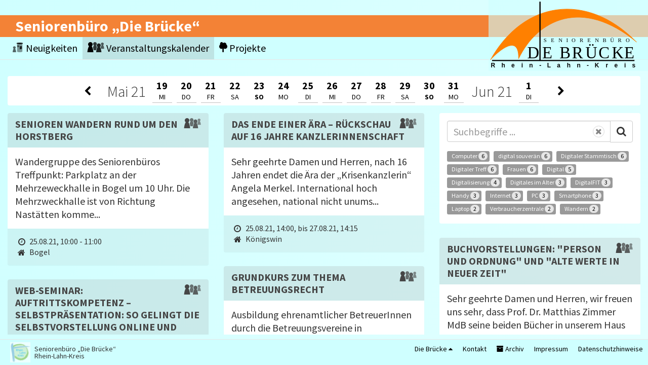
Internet (505, 196)
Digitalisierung (476, 182)
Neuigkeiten (45, 48)
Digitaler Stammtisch (594, 156)
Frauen (521, 169)
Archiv (510, 348)
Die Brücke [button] (434, 348)
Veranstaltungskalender (148, 48)
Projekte (242, 48)
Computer (470, 156)
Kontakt (475, 348)
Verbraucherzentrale (522, 209)
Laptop (465, 209)
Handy (465, 196)
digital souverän (524, 156)
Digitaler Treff (474, 169)
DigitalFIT (593, 182)
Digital (560, 169)
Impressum (551, 348)
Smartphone (580, 196)
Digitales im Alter (537, 182)
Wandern (581, 209)
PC (540, 196)
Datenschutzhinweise (610, 348)
